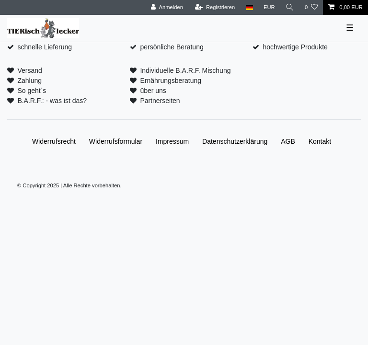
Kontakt (320, 141)
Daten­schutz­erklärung (234, 141)
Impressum (172, 141)
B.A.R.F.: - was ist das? (52, 100)
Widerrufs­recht (54, 141)
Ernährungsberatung (170, 80)
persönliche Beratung (171, 47)
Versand (29, 70)
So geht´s (31, 90)
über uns (153, 90)
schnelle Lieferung (44, 47)
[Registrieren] (215, 7)
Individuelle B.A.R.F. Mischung (185, 70)
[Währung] (269, 7)
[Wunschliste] (311, 7)
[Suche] (289, 7)
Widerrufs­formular (115, 141)
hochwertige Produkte (295, 47)
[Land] (249, 7)
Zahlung (29, 80)
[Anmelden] (167, 7)
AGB (288, 141)
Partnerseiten (160, 100)
